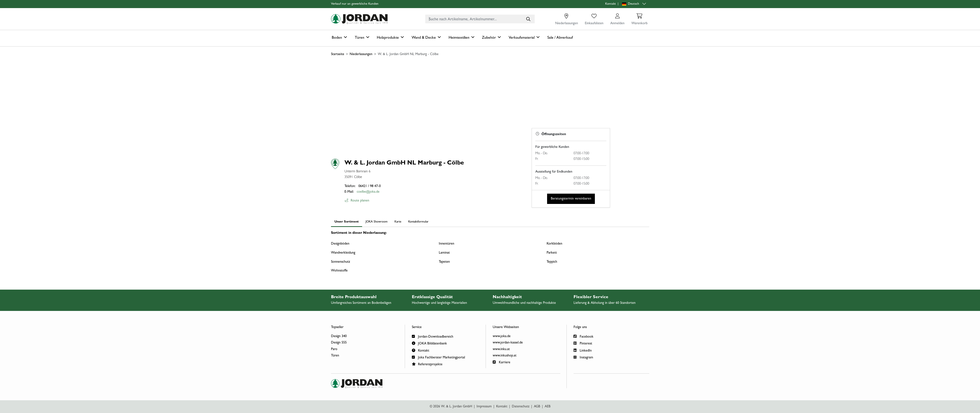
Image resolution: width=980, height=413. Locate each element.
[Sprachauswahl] (634, 4)
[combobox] (480, 19)
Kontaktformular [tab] (418, 222)
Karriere (501, 362)
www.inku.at (501, 349)
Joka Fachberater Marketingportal (438, 357)
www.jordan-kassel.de (508, 342)
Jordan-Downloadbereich (432, 336)
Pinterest (583, 343)
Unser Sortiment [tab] (346, 222)
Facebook (583, 336)
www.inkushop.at (504, 355)
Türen (335, 355)
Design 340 (339, 336)
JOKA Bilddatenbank (429, 343)
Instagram (583, 357)
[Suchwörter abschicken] (528, 19)
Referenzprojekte (427, 363)
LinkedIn (583, 350)
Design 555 (339, 342)
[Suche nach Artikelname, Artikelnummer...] (528, 19)
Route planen (356, 200)
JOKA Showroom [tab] (377, 222)
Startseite (337, 54)
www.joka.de (502, 336)
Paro (334, 349)
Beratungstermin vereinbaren (571, 199)
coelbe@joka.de (368, 192)
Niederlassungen (361, 54)
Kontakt (610, 4)
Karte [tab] (397, 222)
